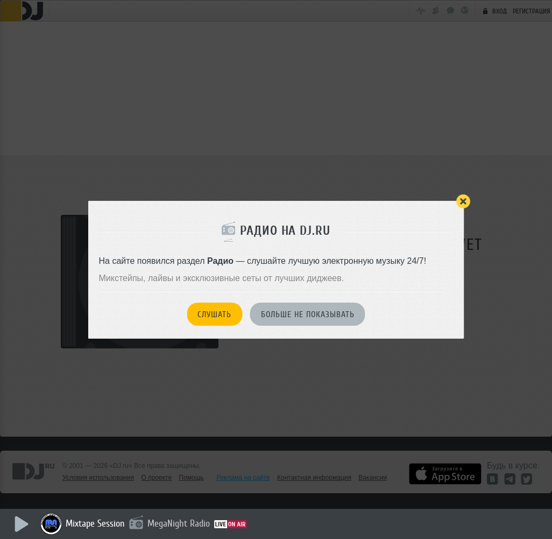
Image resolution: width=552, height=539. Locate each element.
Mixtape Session (95, 523)
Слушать (214, 314)
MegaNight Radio (178, 523)
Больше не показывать (308, 314)
